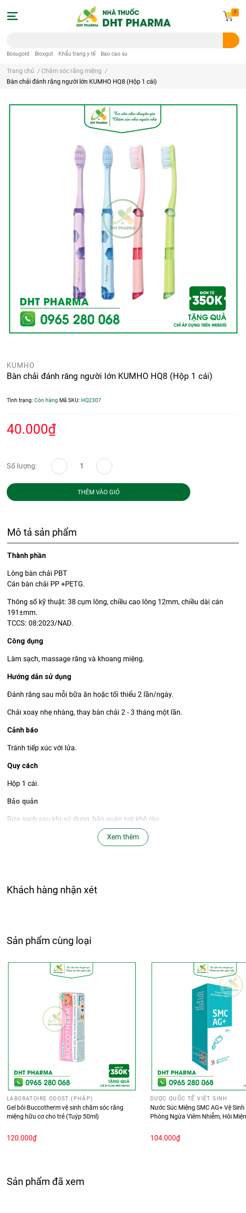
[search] (231, 40)
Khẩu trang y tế (76, 54)
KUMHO (21, 365)
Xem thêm (123, 837)
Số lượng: (22, 466)
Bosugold (18, 54)
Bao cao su (114, 54)
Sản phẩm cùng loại (49, 940)
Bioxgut (44, 54)
